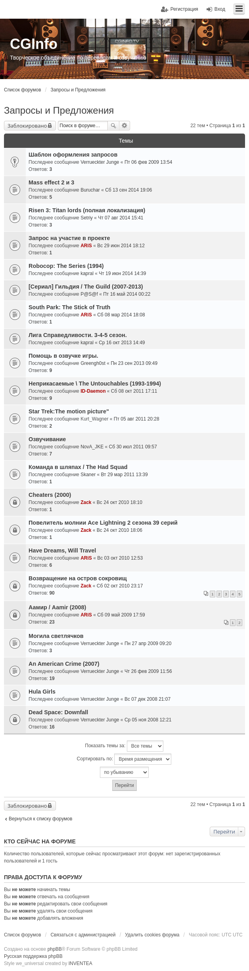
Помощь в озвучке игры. (63, 356)
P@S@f (89, 294)
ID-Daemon (92, 391)
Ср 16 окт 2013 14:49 (122, 342)
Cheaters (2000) (50, 495)
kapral (87, 273)
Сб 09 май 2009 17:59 (121, 615)
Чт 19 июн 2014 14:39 (122, 273)
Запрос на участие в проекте (69, 238)
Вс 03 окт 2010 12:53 (120, 558)
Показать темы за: (124, 746)
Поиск (113, 125)
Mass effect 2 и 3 (51, 182)
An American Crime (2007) (64, 664)
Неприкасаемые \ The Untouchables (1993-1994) (95, 383)
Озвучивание (47, 439)
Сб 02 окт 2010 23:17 (120, 586)
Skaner (88, 474)
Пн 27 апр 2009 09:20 (148, 643)
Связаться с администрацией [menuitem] (82, 935)
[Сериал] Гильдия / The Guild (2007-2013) (86, 286)
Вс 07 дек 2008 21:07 (147, 699)
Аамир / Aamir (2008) (57, 607)
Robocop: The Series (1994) (66, 266)
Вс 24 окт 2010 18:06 (119, 530)
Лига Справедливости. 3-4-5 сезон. (78, 335)
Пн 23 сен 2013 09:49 (134, 363)
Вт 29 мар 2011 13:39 (124, 474)
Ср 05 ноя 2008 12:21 (148, 720)
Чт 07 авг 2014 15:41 (120, 218)
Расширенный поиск (124, 125)
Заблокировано (27, 125)
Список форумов (22, 90)
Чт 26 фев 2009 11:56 (148, 671)
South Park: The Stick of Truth (69, 307)
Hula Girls (42, 691)
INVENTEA (80, 963)
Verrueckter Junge (99, 162)
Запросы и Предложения (77, 90)
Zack (85, 502)
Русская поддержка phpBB (33, 956)
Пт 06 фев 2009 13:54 (148, 162)
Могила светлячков (56, 636)
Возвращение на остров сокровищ (78, 578)
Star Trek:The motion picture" (69, 411)
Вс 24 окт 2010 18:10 (119, 502)
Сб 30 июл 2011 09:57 (133, 447)
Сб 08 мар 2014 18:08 (121, 315)
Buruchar (90, 190)
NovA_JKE (91, 447)
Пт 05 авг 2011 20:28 (136, 419)
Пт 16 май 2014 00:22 (126, 294)
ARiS (86, 245)
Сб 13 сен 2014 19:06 (128, 190)
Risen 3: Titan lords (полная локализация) (87, 210)
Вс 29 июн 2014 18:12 (121, 245)
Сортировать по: (124, 759)
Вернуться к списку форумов (40, 819)
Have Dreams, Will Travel (62, 550)
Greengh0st (92, 363)
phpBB (55, 949)
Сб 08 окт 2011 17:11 (134, 391)
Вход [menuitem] (220, 9)
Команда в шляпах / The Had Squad (78, 467)
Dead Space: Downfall (58, 712)
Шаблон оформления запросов (73, 154)
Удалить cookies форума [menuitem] (152, 935)
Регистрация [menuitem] (184, 9)
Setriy (86, 218)
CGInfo (33, 44)
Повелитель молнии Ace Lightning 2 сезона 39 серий (103, 522)
